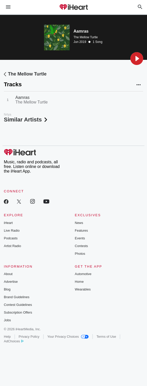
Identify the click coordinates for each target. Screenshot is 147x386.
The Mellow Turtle (86, 37)
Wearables (83, 289)
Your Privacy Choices (68, 336)
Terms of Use (106, 336)
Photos (80, 254)
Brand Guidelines (16, 297)
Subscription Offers (18, 312)
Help (7, 336)
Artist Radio (12, 246)
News (79, 223)
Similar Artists (26, 119)
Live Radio (11, 230)
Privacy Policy (29, 336)
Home (79, 282)
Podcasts (10, 238)
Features (81, 230)
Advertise (11, 282)
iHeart (8, 223)
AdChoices (14, 341)
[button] (136, 58)
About (8, 274)
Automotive (83, 274)
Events (80, 238)
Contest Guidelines (18, 305)
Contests (81, 246)
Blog (7, 289)
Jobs (7, 320)
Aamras (22, 97)
